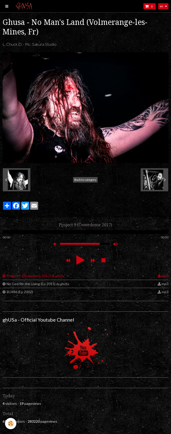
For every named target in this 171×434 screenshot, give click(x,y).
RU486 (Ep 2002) (20, 292)
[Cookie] (10, 423)
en (161, 6)
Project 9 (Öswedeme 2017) (35, 276)
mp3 (165, 276)
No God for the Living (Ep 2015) (38, 284)
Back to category (85, 180)
